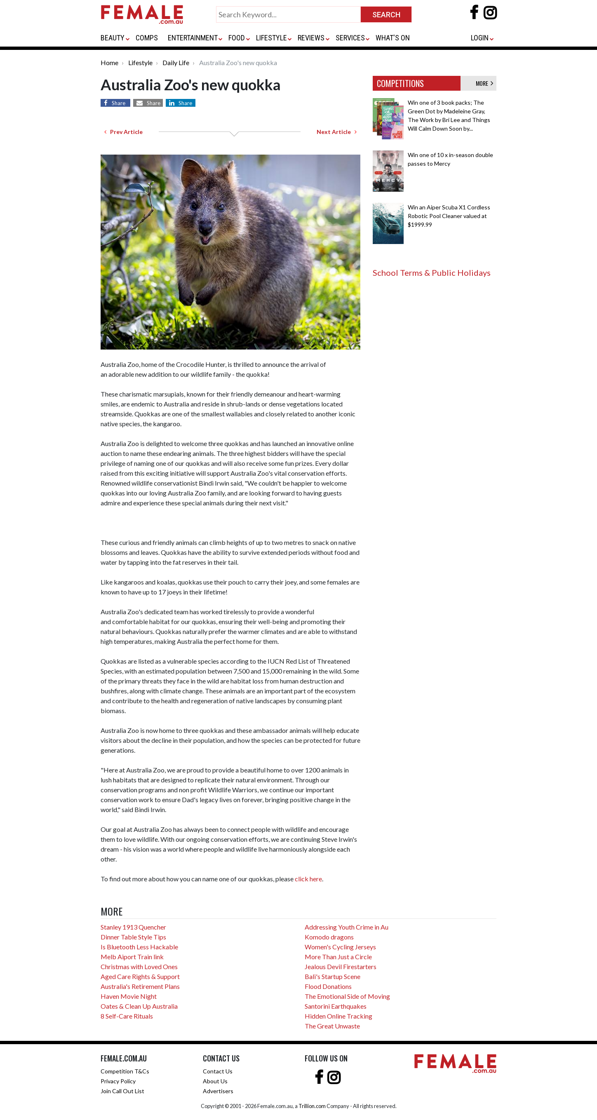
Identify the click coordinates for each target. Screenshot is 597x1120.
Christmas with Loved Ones (139, 966)
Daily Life (175, 62)
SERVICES (350, 37)
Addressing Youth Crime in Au (346, 927)
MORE (484, 83)
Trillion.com (312, 1106)
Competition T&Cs (125, 1071)
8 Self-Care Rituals (127, 1016)
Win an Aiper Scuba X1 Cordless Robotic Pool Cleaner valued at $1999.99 (449, 216)
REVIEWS (311, 37)
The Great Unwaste (332, 1026)
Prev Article (123, 131)
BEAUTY (113, 37)
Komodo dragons (329, 937)
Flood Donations (328, 986)
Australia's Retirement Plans (140, 986)
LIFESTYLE (271, 37)
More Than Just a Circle (338, 956)
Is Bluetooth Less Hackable (139, 947)
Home (109, 62)
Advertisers (218, 1090)
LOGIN (480, 37)
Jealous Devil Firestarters (340, 966)
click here (308, 879)
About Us (215, 1081)
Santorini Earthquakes (336, 1006)
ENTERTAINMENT (193, 37)
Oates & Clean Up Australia (139, 1006)
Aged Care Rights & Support (140, 976)
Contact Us (218, 1071)
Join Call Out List (122, 1090)
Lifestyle (140, 62)
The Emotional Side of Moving (347, 996)
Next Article (337, 131)
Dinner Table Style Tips (133, 937)
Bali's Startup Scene (332, 976)
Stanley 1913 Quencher (133, 927)
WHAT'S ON (393, 37)
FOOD (236, 37)
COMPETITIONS (400, 83)
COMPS (147, 37)
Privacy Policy (118, 1081)
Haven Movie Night (129, 996)
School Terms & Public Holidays (432, 272)
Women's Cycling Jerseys (340, 947)
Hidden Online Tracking (338, 1016)
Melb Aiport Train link (132, 956)
